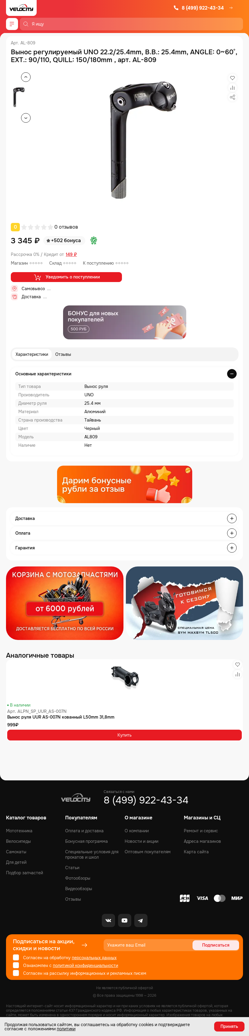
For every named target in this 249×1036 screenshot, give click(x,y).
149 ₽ (71, 254)
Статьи (72, 867)
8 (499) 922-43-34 (198, 8)
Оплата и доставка (84, 830)
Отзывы (63, 354)
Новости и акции (141, 841)
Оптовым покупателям (148, 851)
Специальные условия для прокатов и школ (91, 854)
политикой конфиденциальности (85, 965)
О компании (137, 830)
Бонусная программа (86, 841)
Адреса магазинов (202, 841)
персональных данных (94, 957)
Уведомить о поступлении (66, 277)
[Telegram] (140, 920)
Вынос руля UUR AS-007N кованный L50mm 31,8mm (60, 717)
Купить (124, 735)
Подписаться (216, 945)
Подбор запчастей (24, 872)
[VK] (108, 920)
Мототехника (19, 830)
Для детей (16, 862)
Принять (229, 1026)
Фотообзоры (77, 878)
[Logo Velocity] (21, 8)
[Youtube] (124, 920)
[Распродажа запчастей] (64, 603)
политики (66, 1028)
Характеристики (32, 354)
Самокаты (16, 851)
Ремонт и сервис (201, 830)
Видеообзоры (78, 888)
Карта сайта (196, 851)
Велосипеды (18, 841)
